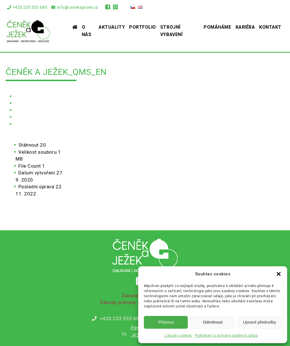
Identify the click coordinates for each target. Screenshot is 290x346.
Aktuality (112, 27)
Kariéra (245, 27)
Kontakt (270, 27)
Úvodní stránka (30, 96)
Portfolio (142, 27)
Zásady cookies (178, 335)
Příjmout (166, 322)
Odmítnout (213, 322)
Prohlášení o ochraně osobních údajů (226, 335)
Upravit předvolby (259, 322)
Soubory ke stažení (36, 110)
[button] (279, 274)
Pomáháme (217, 27)
